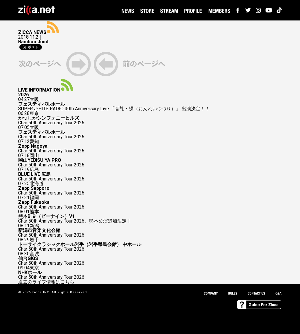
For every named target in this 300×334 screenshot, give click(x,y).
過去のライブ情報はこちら (46, 282)
